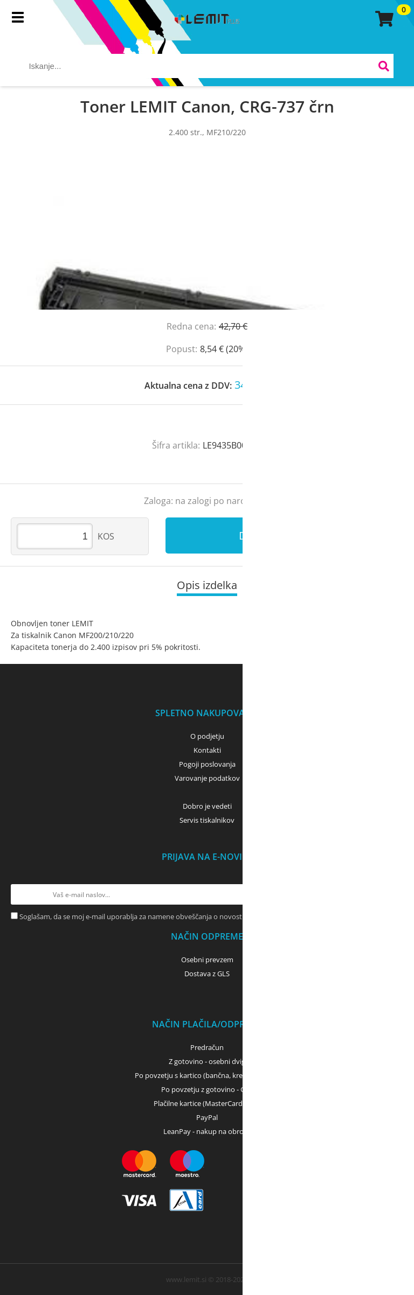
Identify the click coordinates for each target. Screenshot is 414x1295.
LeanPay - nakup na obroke (207, 1131)
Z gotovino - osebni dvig (207, 1061)
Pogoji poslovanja (207, 764)
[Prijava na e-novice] (393, 894)
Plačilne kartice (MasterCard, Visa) (207, 1103)
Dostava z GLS (207, 973)
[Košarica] (383, 19)
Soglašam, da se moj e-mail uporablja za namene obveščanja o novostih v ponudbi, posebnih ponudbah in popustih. (205, 916)
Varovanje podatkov (207, 778)
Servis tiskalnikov (207, 820)
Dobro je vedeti (207, 806)
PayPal (207, 1117)
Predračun (207, 1047)
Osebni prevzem (207, 959)
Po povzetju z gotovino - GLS (207, 1089)
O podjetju (207, 736)
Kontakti (207, 750)
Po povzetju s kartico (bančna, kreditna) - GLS (207, 1075)
